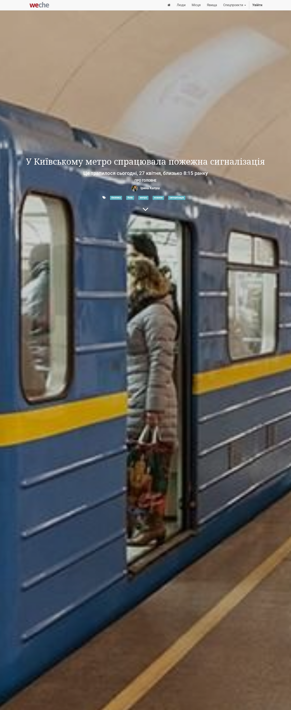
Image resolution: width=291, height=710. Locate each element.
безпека (116, 197)
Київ (130, 197)
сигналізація (177, 197)
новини (158, 197)
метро (143, 197)
